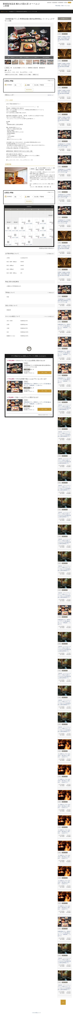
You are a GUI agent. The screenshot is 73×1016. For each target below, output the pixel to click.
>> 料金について (50, 80)
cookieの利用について (36, 1012)
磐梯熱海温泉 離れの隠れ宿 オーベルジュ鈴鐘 (21, 5)
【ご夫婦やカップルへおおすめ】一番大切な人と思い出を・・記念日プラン (64, 755)
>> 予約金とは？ (51, 292)
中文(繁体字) (60, 2)
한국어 (65, 2)
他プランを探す (29, 223)
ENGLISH (49, 2)
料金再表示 (29, 89)
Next (52, 40)
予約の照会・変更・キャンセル (62, 5)
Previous (6, 40)
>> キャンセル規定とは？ (49, 316)
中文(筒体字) (54, 2)
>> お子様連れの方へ (50, 253)
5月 (51, 206)
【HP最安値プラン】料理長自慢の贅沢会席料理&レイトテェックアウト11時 (64, 146)
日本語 (69, 2)
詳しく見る (44, 372)
